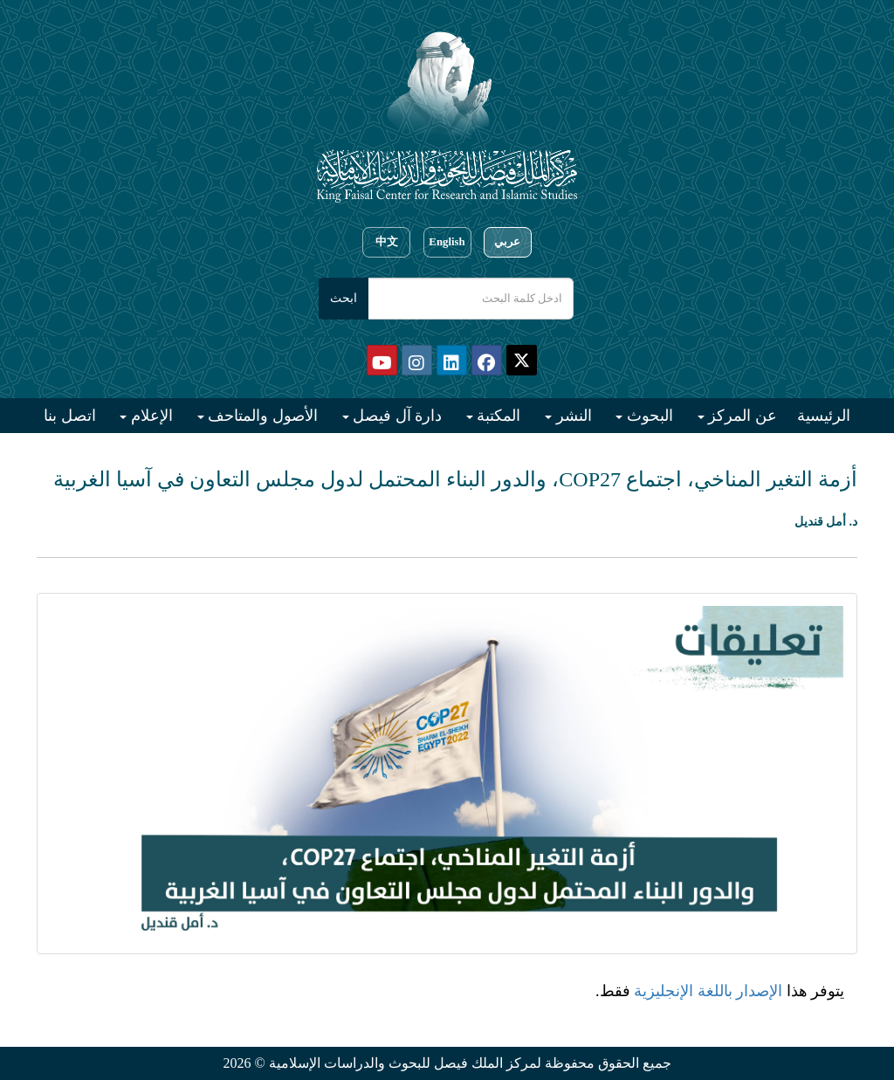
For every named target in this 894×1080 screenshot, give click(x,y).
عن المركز (741, 415)
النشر (572, 415)
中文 (386, 242)
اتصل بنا (70, 415)
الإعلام (150, 415)
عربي (507, 242)
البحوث (647, 415)
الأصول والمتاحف (261, 415)
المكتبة (497, 415)
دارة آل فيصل (396, 415)
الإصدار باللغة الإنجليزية (708, 991)
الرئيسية (823, 415)
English (446, 242)
